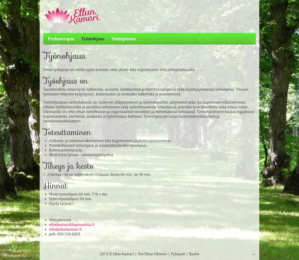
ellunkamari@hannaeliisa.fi (71, 224)
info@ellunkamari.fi (65, 229)
